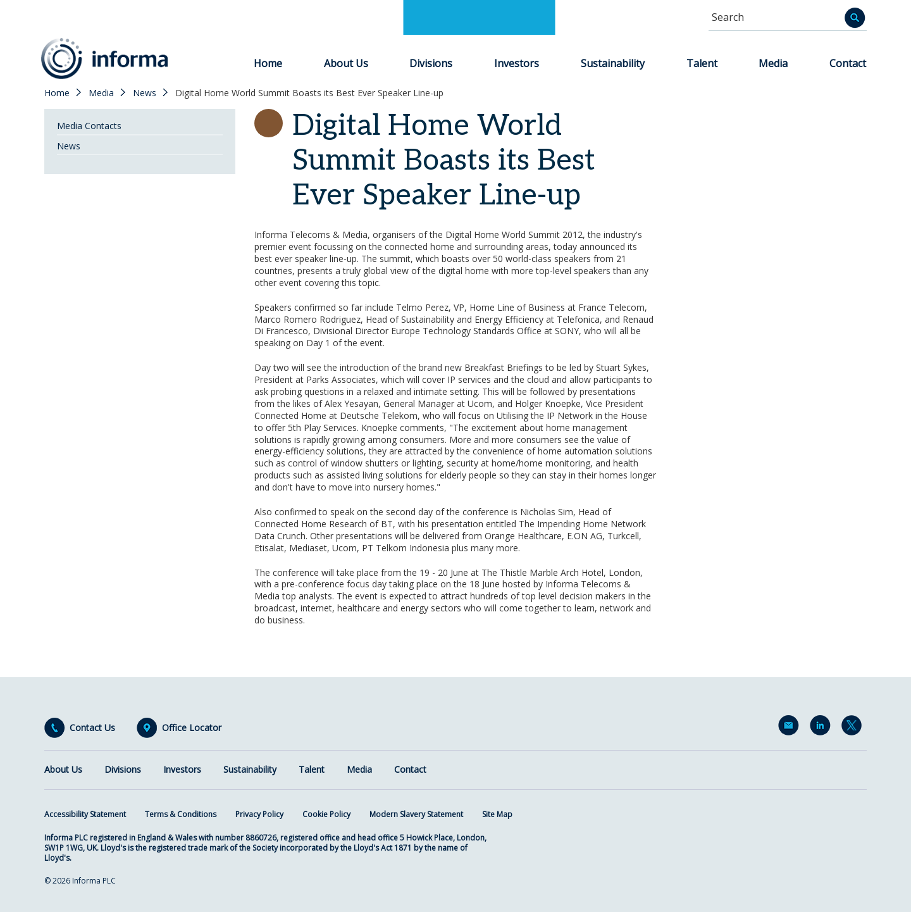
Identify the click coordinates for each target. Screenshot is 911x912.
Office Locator (191, 728)
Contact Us (92, 728)
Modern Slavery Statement (416, 814)
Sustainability (613, 63)
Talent (701, 63)
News (144, 93)
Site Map (497, 814)
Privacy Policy (259, 814)
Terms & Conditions (180, 814)
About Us (346, 63)
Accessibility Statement (85, 814)
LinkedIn (822, 727)
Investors (516, 63)
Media (773, 63)
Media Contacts (89, 126)
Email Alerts (790, 727)
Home (268, 63)
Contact (847, 63)
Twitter (854, 727)
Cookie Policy (326, 814)
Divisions (430, 63)
